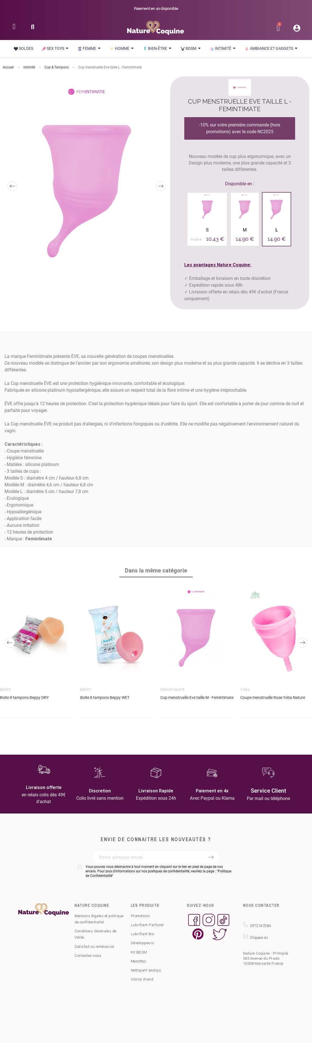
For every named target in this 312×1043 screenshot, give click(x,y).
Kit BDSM (139, 952)
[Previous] (12, 186)
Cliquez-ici (259, 937)
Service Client (268, 790)
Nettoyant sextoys (146, 970)
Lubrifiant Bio (142, 934)
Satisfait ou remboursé (94, 946)
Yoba (245, 690)
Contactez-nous (88, 955)
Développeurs (142, 943)
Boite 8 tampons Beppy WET (104, 697)
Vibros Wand (142, 979)
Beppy (6, 690)
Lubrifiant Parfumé (147, 925)
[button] (33, 28)
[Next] (161, 186)
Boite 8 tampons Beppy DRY (24, 697)
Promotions (140, 916)
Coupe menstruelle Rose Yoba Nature (272, 697)
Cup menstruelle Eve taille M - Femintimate (197, 697)
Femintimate (172, 690)
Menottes (138, 961)
